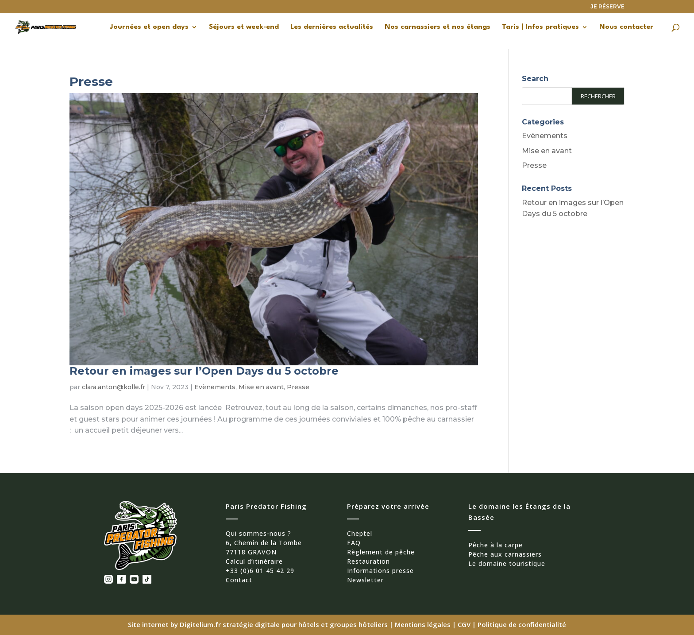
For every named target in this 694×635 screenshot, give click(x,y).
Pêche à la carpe (495, 545)
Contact (239, 580)
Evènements (214, 387)
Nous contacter (626, 27)
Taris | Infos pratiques (540, 27)
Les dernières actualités (331, 27)
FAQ (354, 542)
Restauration (368, 561)
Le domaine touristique (506, 563)
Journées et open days (149, 27)
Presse (298, 387)
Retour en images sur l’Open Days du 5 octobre (204, 370)
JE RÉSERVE (607, 7)
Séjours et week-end (244, 27)
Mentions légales (423, 624)
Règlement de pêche (381, 552)
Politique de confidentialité (522, 624)
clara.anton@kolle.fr (113, 387)
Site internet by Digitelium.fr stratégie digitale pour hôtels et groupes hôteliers (258, 624)
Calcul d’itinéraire (254, 561)
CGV (464, 624)
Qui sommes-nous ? (258, 533)
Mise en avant (261, 387)
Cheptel (359, 533)
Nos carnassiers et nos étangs (437, 27)
